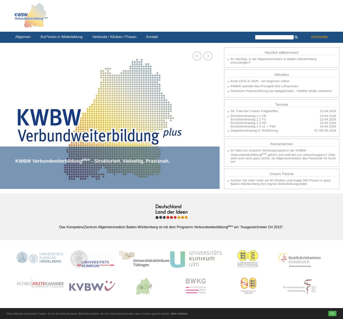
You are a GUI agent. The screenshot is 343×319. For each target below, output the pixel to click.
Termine (281, 105)
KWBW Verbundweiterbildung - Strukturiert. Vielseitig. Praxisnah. (92, 161)
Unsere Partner (282, 174)
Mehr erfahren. (179, 313)
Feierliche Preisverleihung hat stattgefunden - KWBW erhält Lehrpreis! (281, 91)
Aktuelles (281, 75)
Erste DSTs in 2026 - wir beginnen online (260, 81)
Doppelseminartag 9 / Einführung (254, 130)
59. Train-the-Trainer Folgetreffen (254, 111)
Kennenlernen (281, 144)
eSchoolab (319, 37)
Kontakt (152, 37)
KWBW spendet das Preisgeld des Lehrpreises (264, 86)
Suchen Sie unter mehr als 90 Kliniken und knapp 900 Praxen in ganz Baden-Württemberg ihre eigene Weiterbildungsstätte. (281, 182)
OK (332, 313)
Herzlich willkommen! (282, 53)
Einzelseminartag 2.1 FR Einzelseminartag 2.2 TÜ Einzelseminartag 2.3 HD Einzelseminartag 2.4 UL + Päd (253, 121)
